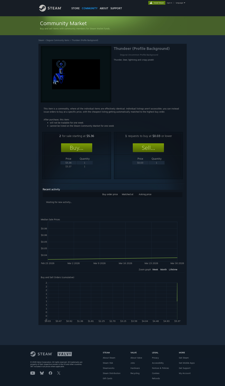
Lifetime (173, 269)
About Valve (136, 357)
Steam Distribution (111, 373)
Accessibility (158, 363)
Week (155, 269)
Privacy (155, 357)
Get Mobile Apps (187, 363)
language (179, 3)
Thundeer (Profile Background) (85, 40)
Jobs (132, 363)
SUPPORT (116, 8)
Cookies (155, 373)
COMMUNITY (90, 8)
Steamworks (108, 368)
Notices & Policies (160, 368)
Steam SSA (108, 363)
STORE (75, 8)
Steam (41, 40)
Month (163, 269)
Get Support (184, 368)
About (104, 8)
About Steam (109, 357)
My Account (185, 373)
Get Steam (184, 357)
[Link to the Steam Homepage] (53, 10)
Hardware (135, 368)
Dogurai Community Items (57, 40)
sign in (169, 3)
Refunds (156, 378)
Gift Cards (107, 378)
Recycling (135, 373)
